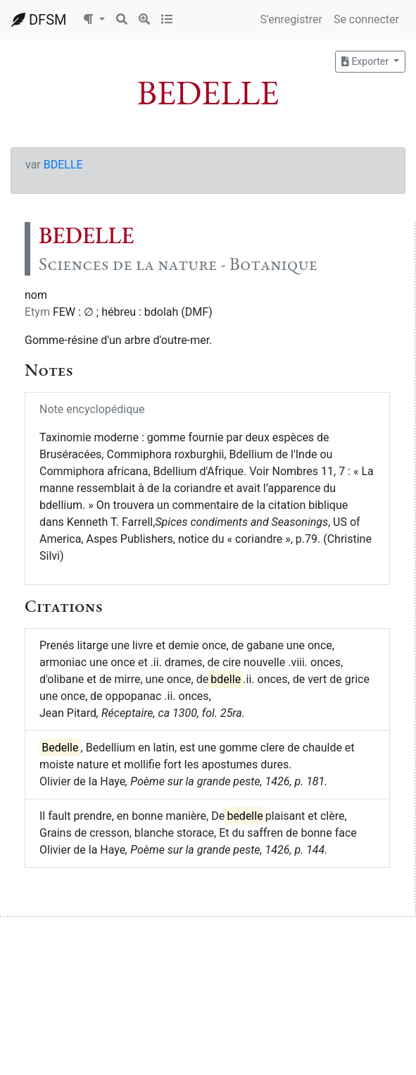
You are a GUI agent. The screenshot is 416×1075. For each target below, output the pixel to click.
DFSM (38, 19)
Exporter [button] (366, 61)
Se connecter (366, 19)
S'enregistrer (291, 19)
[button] (93, 20)
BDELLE (63, 164)
